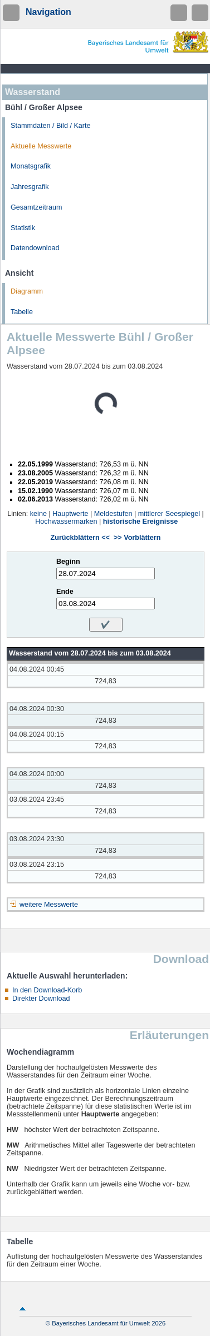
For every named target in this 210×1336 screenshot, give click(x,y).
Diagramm (27, 291)
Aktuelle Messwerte (41, 146)
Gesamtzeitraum (36, 207)
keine (38, 514)
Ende (65, 591)
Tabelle (22, 312)
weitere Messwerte (48, 904)
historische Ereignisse (140, 521)
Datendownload (35, 248)
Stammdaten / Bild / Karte (51, 126)
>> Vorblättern (137, 538)
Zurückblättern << (80, 538)
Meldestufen (113, 514)
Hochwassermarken (66, 521)
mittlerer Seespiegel (169, 514)
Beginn (68, 561)
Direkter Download (41, 998)
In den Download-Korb (47, 990)
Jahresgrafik (30, 187)
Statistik (23, 228)
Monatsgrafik (31, 166)
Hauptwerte (70, 514)
